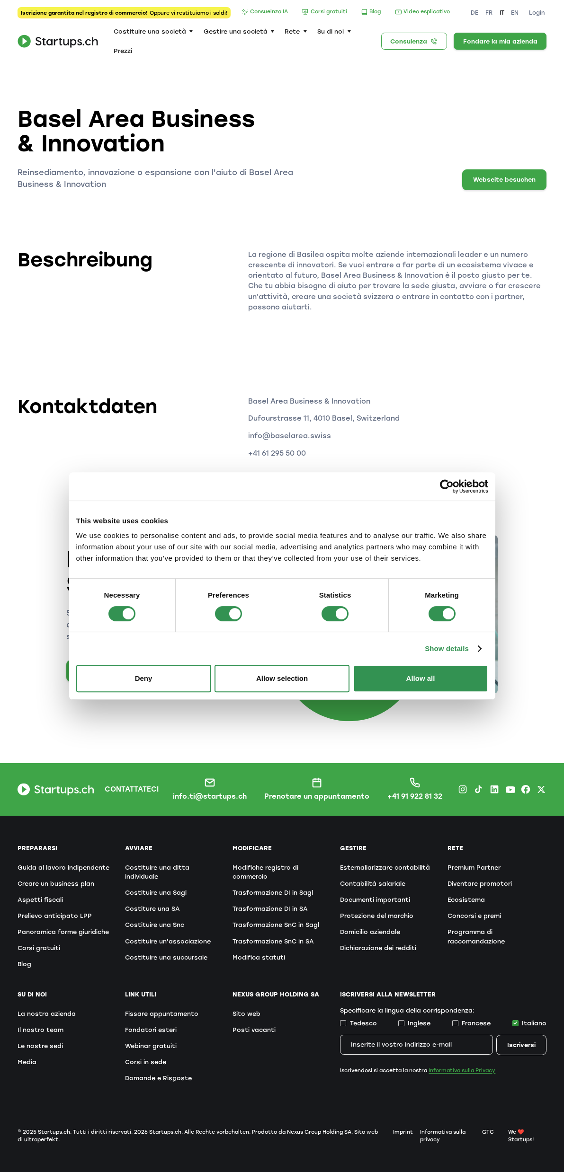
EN (515, 12)
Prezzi (123, 50)
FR (488, 12)
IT (502, 12)
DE (474, 12)
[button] (153, 31)
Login (537, 12)
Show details (447, 648)
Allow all (420, 678)
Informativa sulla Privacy (462, 1070)
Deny (143, 678)
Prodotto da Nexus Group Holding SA (301, 1132)
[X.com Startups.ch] (541, 789)
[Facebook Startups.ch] (525, 789)
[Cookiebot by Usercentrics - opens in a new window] (446, 486)
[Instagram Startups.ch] (462, 789)
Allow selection (282, 678)
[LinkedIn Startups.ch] (494, 789)
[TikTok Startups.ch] (478, 789)
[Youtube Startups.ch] (510, 789)
